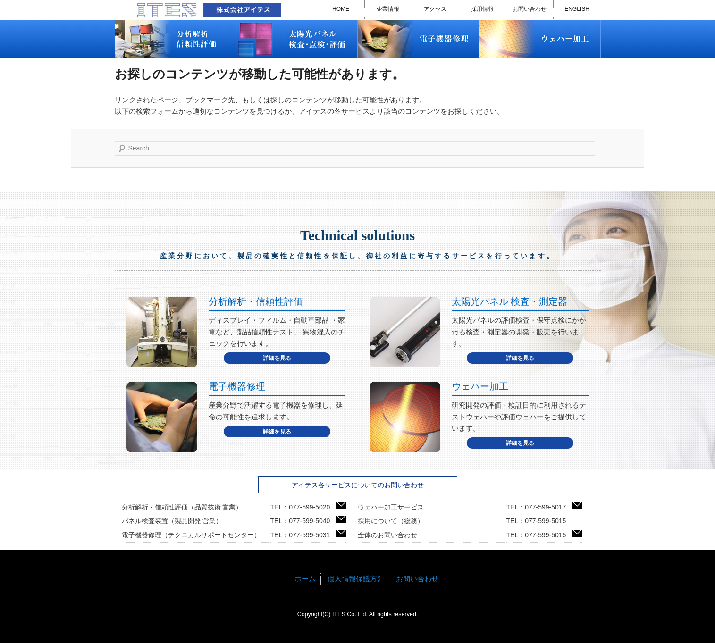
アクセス (435, 9)
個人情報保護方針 (356, 579)
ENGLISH (576, 9)
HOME (340, 9)
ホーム (305, 579)
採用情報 (482, 9)
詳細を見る (277, 358)
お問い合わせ (530, 9)
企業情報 (388, 9)
